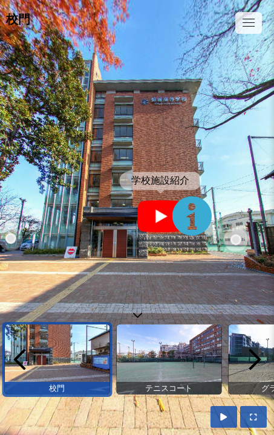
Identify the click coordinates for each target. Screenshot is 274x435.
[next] (254, 359)
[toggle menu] (248, 23)
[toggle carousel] (137, 312)
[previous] (19, 359)
